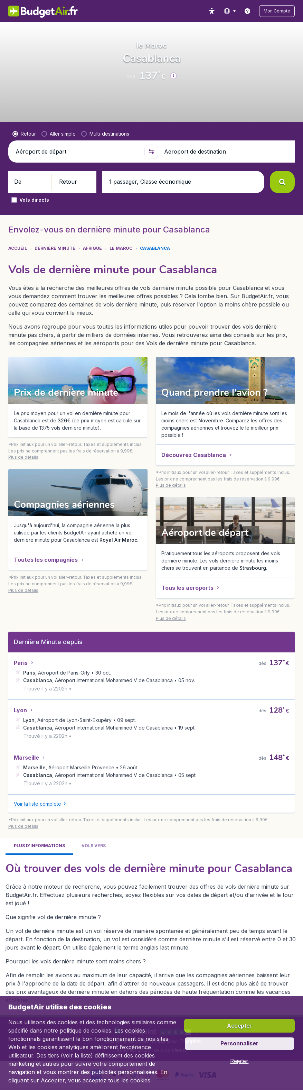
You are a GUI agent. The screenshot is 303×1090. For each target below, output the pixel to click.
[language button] (240, 11)
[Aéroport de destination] (226, 192)
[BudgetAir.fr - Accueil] (38, 11)
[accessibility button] (221, 11)
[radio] (24, 174)
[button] (282, 11)
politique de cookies (85, 1030)
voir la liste (77, 1055)
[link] (257, 11)
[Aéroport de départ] (77, 192)
